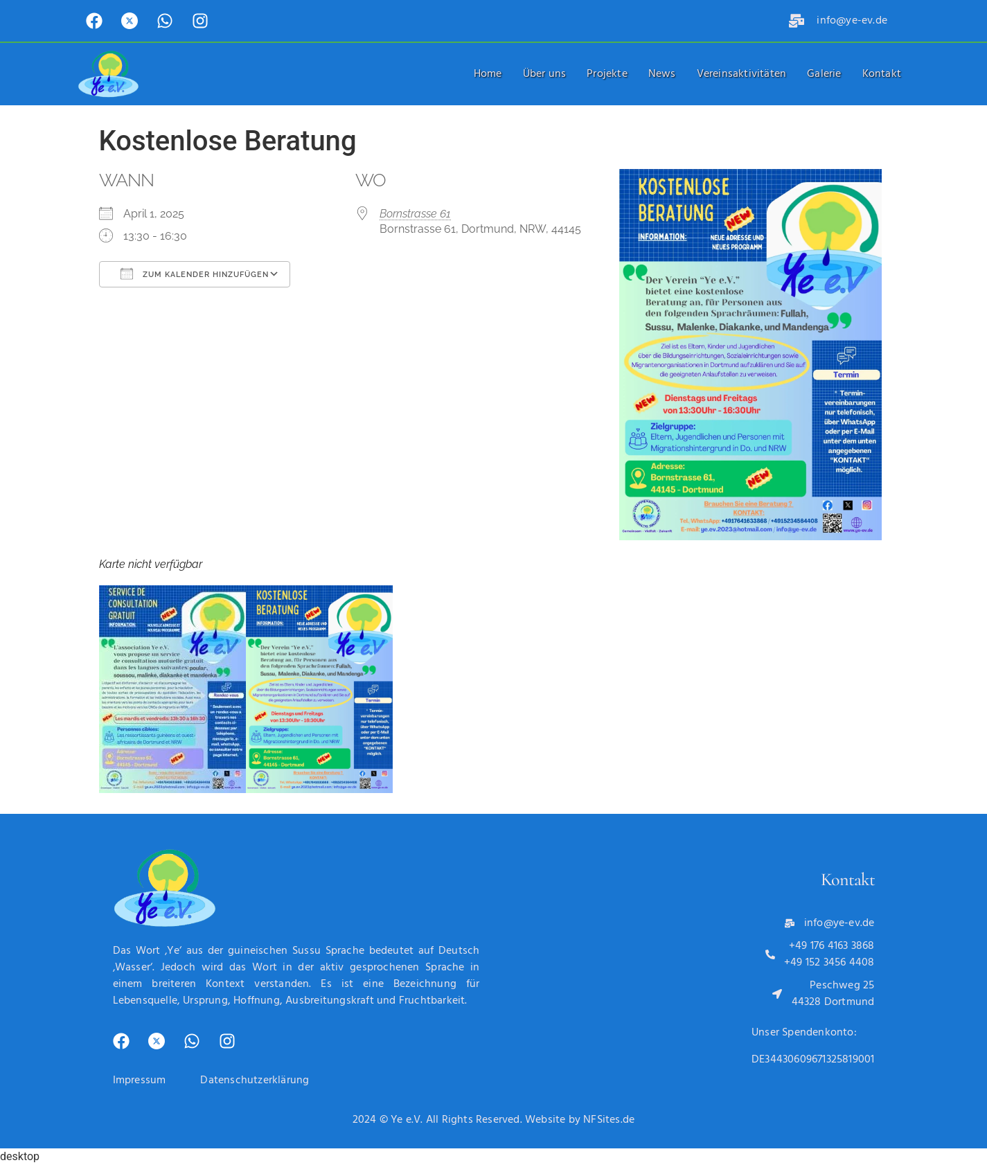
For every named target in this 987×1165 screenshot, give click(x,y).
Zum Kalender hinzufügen (195, 273)
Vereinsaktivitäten (742, 74)
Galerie (824, 74)
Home (488, 74)
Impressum (139, 1080)
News (662, 74)
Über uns (545, 74)
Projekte (607, 74)
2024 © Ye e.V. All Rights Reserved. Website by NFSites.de (493, 1120)
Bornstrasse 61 (415, 213)
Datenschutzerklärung (254, 1080)
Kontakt (881, 74)
